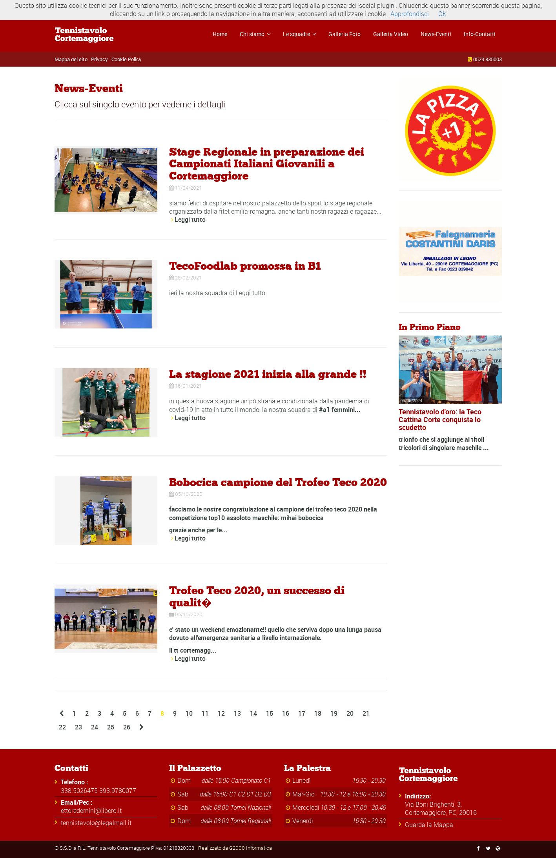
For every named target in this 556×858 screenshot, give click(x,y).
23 (78, 727)
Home (220, 34)
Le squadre (299, 34)
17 (301, 713)
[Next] (141, 727)
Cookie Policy (126, 59)
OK (442, 13)
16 (285, 713)
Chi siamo (255, 34)
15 (269, 713)
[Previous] (61, 713)
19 (333, 713)
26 (126, 727)
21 (366, 713)
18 (317, 713)
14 (253, 713)
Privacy (99, 59)
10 (189, 713)
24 (94, 727)
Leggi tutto (190, 219)
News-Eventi (436, 34)
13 (237, 713)
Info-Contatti (480, 34)
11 (205, 713)
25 (110, 727)
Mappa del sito (71, 59)
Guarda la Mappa (429, 824)
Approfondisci (409, 13)
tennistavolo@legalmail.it (96, 822)
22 (62, 727)
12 (221, 713)
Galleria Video (390, 34)
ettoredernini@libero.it (91, 810)
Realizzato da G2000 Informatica (235, 848)
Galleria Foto (344, 34)
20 (350, 713)
